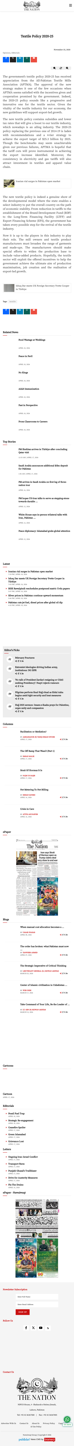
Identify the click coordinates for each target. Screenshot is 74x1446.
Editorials (16, 53)
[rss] (48, 1328)
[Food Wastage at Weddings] (10, 344)
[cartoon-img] (20, 1081)
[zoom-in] (67, 68)
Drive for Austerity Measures (23, 1177)
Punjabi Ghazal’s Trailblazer (22, 1170)
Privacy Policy (49, 1423)
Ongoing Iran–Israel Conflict (23, 1157)
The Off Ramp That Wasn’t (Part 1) (37, 751)
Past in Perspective (28, 405)
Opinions (7, 53)
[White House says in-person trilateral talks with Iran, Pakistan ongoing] (10, 519)
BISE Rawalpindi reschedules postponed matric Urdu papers (39, 588)
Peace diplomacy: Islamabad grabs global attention (44, 531)
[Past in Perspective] (10, 410)
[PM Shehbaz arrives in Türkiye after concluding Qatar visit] (10, 454)
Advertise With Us (9, 1423)
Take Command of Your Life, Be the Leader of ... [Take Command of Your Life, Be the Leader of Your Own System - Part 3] (45, 1004)
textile (13, 301)
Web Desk (27, 990)
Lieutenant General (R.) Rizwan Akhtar (41, 971)
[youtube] (40, 1327)
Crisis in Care (27, 809)
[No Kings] (10, 377)
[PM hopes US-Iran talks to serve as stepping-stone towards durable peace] (10, 503)
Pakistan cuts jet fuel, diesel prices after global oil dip (35, 602)
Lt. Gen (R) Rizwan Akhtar (34, 1010)
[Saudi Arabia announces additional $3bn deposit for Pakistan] (10, 470)
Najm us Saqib (29, 776)
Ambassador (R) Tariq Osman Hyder (39, 737)
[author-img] (12, 736)
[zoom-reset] (61, 68)
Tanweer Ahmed (30, 953)
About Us (36, 1423)
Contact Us (24, 1423)
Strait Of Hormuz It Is (31, 770)
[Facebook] (6, 59)
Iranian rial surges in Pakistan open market (38, 181)
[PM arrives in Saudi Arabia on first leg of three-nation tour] (10, 486)
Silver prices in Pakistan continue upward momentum (35, 595)
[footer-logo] (37, 1388)
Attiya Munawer (30, 814)
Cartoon (7, 1094)
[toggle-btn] (70, 5)
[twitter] (13, 59)
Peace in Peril (25, 356)
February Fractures (25, 657)
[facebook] (18, 661)
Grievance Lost (16, 1141)
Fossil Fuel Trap (16, 1113)
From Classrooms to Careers (32, 421)
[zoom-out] (54, 68)
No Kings (23, 372)
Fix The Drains (15, 1184)
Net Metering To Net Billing (34, 789)
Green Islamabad (17, 1134)
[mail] (34, 59)
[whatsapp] (27, 59)
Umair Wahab (29, 932)
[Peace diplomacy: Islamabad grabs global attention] (10, 536)
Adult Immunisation (28, 389)
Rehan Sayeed (29, 795)
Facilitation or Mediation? (33, 731)
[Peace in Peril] (10, 361)
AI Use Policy (35, 1427)
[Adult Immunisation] (10, 393)
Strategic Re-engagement (20, 1120)
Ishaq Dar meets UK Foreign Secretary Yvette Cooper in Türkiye (42, 287)
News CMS (36, 1439)
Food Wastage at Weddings (31, 340)
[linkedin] (20, 59)
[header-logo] (32, 5)
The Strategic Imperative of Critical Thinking (43, 965)
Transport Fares (16, 1163)
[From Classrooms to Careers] (10, 426)
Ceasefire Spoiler (16, 1127)
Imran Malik (28, 756)
